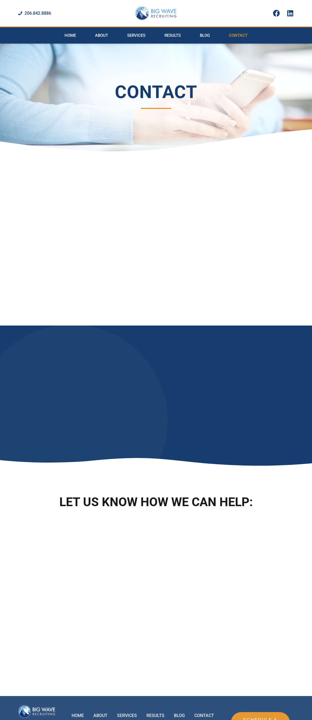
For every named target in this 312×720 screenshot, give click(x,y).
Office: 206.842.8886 (143, 686)
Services (136, 35)
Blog (205, 35)
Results (172, 35)
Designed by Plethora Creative (284, 713)
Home (70, 35)
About (101, 35)
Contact (238, 35)
